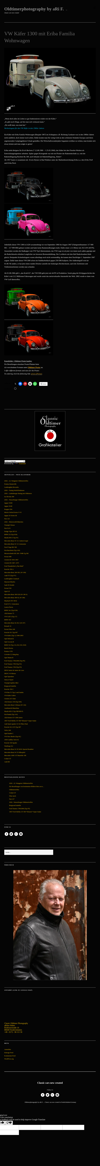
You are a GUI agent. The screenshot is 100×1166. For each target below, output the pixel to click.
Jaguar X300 (8, 503)
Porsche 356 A (9, 569)
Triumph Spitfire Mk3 (11, 683)
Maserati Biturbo (9, 582)
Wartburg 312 (8, 746)
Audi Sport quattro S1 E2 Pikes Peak (16, 724)
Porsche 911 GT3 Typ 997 (12, 727)
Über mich (12, 796)
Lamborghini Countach (11, 579)
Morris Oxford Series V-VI (12, 512)
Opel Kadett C (8, 733)
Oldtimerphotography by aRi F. (34, 8)
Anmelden (7, 1049)
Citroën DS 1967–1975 (11, 563)
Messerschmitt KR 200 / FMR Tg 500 (16, 553)
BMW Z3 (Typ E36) (10, 534)
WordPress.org (9, 1059)
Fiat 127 (11, 799)
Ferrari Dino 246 (9, 629)
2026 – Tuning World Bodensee (14, 490)
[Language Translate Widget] (15, 461)
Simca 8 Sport (8, 680)
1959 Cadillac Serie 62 (11, 740)
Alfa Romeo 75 (9, 613)
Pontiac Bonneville (10, 484)
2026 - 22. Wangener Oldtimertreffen (21, 783)
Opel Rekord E (9, 639)
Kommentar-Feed (9, 1056)
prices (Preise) (36, 374)
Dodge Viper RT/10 (10, 531)
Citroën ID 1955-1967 (11, 560)
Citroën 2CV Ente (10, 699)
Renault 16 (7, 626)
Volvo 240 (7, 730)
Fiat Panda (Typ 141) (11, 714)
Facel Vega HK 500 (10, 547)
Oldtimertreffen (14, 790)
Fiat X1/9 (7, 528)
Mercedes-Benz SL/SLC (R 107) (14, 623)
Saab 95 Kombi (9, 585)
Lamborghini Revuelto (11, 487)
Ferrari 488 (7, 556)
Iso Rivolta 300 (9, 496)
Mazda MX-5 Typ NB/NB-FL (13, 711)
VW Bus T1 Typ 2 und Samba (13, 692)
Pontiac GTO (8, 651)
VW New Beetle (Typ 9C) (12, 736)
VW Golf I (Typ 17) (10, 616)
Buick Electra (8, 648)
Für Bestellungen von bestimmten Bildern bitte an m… (26, 786)
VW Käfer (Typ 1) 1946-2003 (13, 635)
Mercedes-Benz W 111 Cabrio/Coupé (16, 541)
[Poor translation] (9, 1123)
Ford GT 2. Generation (11, 604)
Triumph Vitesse (9, 525)
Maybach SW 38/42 (10, 601)
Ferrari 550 (7, 588)
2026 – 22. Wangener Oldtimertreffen (16, 481)
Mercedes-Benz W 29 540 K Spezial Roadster (18, 749)
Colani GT (7, 759)
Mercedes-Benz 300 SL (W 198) (14, 598)
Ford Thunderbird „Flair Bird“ (14, 566)
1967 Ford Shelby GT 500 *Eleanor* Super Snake (20, 721)
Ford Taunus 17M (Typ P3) (13, 667)
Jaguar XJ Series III (10, 515)
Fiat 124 (7, 519)
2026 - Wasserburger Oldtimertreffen (21, 802)
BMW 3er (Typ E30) (10, 610)
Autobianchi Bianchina (11, 708)
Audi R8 (7, 762)
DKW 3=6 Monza (10, 673)
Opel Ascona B (9, 642)
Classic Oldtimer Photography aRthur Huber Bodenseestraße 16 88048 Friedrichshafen (16, 1026)
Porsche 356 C (9, 689)
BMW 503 (7, 620)
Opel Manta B (8, 657)
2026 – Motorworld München (13, 522)
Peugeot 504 (8, 509)
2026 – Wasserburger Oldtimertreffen (16, 500)
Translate (20, 463)
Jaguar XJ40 (8, 506)
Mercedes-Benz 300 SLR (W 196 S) (15, 594)
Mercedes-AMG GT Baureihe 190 (15, 755)
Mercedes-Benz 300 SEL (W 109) (15, 572)
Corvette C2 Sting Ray (11, 654)
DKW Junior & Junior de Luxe (14, 670)
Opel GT (7, 591)
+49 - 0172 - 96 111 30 (13, 1032)
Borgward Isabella (10, 686)
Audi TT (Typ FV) (10, 575)
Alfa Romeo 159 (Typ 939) (13, 702)
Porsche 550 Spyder (10, 743)
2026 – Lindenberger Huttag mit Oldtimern (18, 493)
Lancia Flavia (8, 607)
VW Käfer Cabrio (10, 695)
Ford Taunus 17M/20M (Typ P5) (14, 661)
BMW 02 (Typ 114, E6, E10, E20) (15, 645)
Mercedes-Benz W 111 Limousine (15, 544)
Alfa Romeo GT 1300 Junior (13, 717)
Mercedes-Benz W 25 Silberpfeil (14, 752)
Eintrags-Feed (8, 1053)
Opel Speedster (9, 676)
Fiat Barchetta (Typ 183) (12, 550)
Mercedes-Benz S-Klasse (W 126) (15, 705)
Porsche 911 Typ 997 (11, 632)
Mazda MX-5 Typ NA (11, 538)
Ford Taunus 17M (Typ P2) (13, 664)
